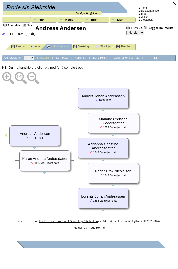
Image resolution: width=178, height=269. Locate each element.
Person (18, 46)
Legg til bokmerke (161, 28)
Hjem (144, 7)
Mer (120, 19)
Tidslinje (103, 46)
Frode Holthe (96, 227)
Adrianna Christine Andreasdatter (103, 146)
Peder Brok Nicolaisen (113, 171)
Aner (36, 46)
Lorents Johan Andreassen (103, 196)
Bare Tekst (100, 57)
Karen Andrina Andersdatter (44, 159)
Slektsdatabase (150, 10)
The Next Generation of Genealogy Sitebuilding (69, 221)
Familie (123, 46)
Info (94, 19)
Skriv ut (136, 28)
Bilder (144, 13)
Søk (29, 25)
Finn (42, 19)
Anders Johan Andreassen (103, 96)
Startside (14, 25)
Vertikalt (80, 57)
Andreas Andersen (35, 134)
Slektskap (81, 46)
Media (69, 19)
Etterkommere (58, 46)
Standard (43, 57)
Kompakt (62, 57)
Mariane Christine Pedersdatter (113, 121)
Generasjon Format (126, 57)
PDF (154, 57)
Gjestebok (147, 19)
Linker (144, 16)
